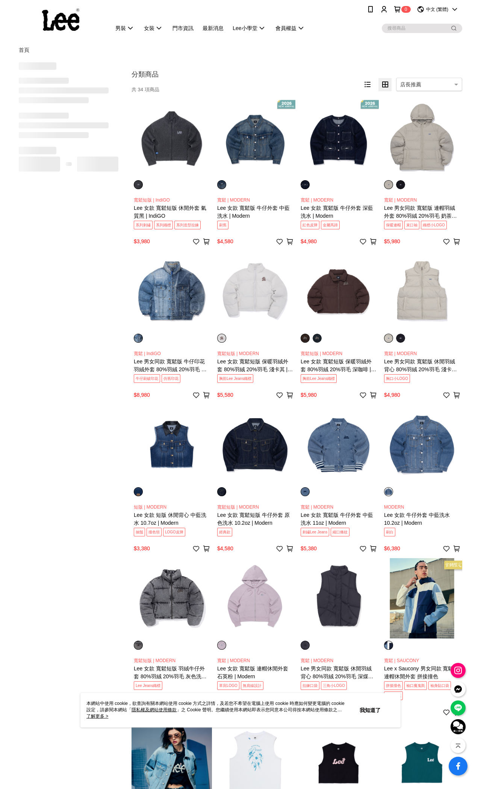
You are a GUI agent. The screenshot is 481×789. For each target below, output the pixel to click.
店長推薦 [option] (410, 84)
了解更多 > (97, 716)
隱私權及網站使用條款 (154, 709)
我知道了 (370, 710)
